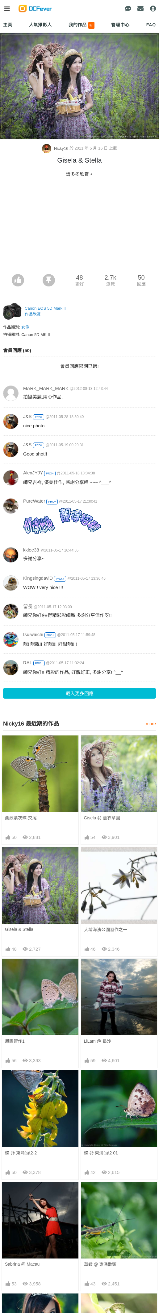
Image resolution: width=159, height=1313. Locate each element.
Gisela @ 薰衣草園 (102, 817)
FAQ (151, 24)
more (151, 723)
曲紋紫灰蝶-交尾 (21, 817)
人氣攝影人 (40, 24)
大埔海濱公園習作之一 (105, 929)
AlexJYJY (33, 472)
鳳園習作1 (15, 1041)
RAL (27, 662)
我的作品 (82, 25)
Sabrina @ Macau (22, 1264)
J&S (27, 416)
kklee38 (31, 549)
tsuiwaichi (33, 634)
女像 (25, 327)
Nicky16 (55, 148)
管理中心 (120, 24)
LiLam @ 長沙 (97, 1041)
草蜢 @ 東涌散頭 (100, 1264)
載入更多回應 (80, 693)
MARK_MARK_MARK (46, 388)
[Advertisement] (79, 227)
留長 (27, 606)
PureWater (34, 501)
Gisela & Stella (19, 929)
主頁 (7, 24)
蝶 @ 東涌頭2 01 (101, 1152)
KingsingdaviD (38, 578)
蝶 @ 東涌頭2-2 (21, 1152)
